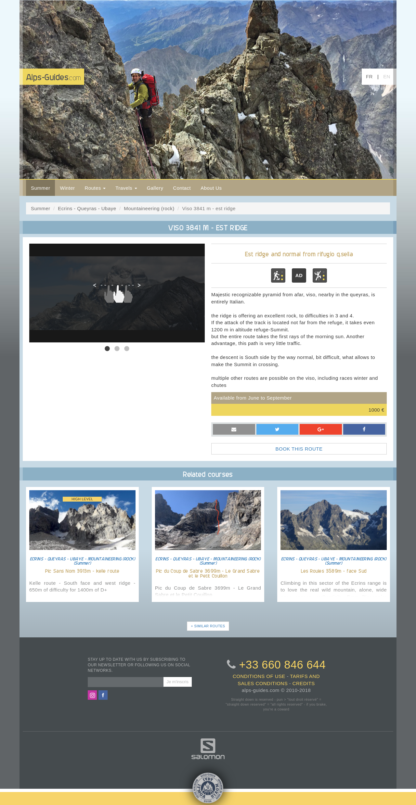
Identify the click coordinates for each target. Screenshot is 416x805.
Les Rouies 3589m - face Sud (334, 571)
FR (369, 76)
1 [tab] (107, 349)
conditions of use (259, 676)
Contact (182, 188)
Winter (67, 188)
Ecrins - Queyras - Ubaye (87, 208)
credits (303, 683)
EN (386, 76)
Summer (40, 188)
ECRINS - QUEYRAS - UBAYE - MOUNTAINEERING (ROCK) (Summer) (82, 561)
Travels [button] (126, 188)
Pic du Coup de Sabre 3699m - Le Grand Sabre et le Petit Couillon (208, 573)
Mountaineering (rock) (149, 208)
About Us (211, 188)
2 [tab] (117, 349)
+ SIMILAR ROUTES (208, 626)
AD (299, 275)
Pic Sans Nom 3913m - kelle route (82, 571)
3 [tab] (127, 349)
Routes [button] (95, 188)
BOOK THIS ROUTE (299, 449)
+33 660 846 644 (282, 664)
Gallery (155, 188)
